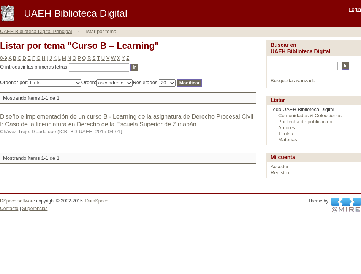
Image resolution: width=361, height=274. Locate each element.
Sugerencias (35, 208)
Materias (287, 139)
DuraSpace (96, 201)
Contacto (9, 208)
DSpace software (17, 201)
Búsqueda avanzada (293, 80)
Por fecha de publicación (305, 121)
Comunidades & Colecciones (310, 115)
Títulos (285, 134)
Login (355, 9)
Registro (280, 172)
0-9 (3, 58)
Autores (286, 128)
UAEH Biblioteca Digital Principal (36, 31)
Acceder (280, 166)
